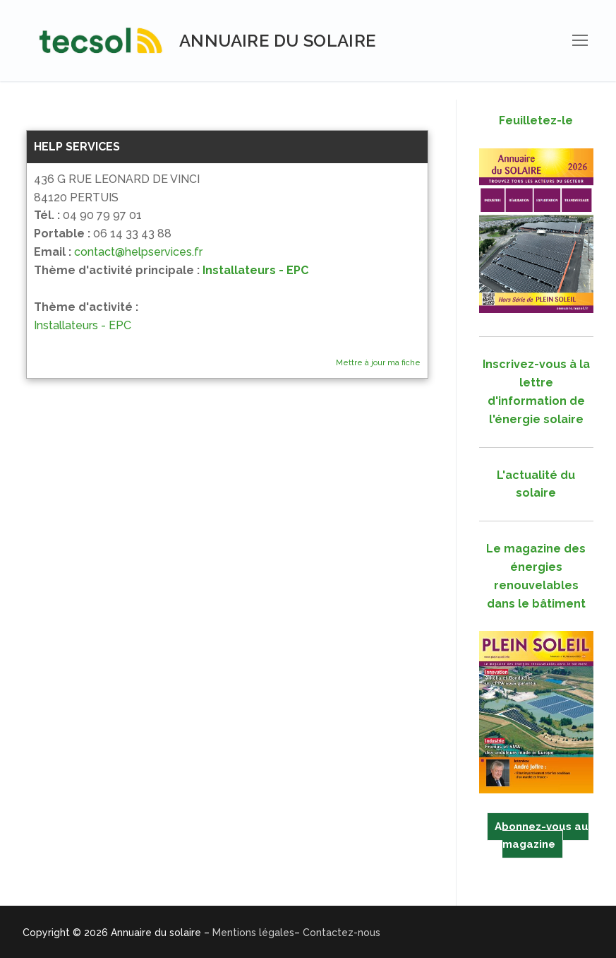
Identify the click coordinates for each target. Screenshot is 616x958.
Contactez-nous (341, 932)
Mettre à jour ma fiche (378, 362)
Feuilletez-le (536, 120)
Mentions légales (253, 932)
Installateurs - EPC (255, 270)
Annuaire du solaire (277, 40)
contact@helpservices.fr (138, 252)
